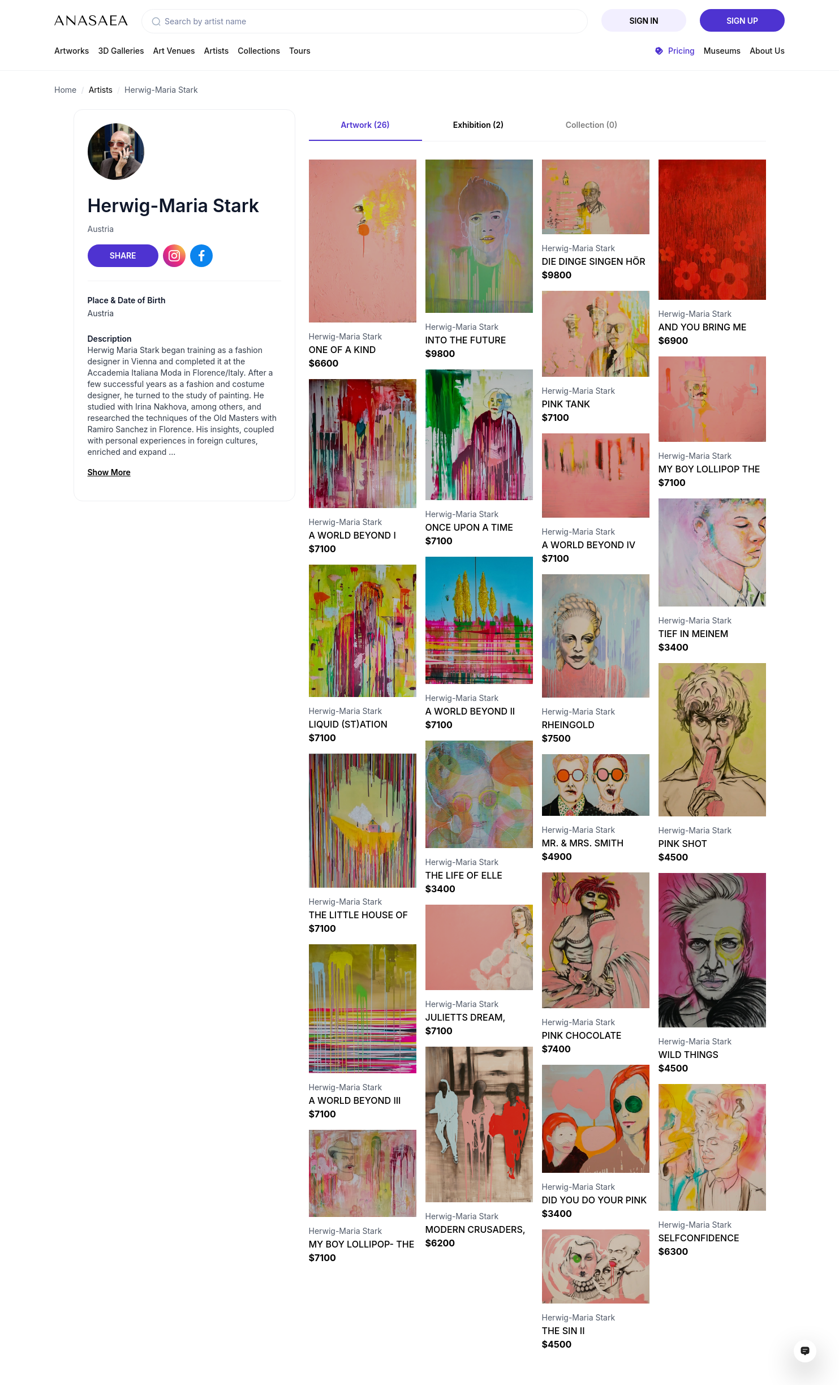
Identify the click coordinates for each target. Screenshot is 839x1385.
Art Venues (174, 50)
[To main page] (91, 20)
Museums (722, 50)
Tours (300, 50)
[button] (156, 21)
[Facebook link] (201, 255)
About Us (767, 50)
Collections (259, 50)
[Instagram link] (174, 255)
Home (65, 89)
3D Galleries (121, 50)
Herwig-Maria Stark (161, 89)
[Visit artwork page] (362, 241)
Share (123, 255)
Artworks (71, 50)
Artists (216, 50)
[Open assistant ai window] (805, 1351)
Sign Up (742, 20)
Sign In (644, 20)
